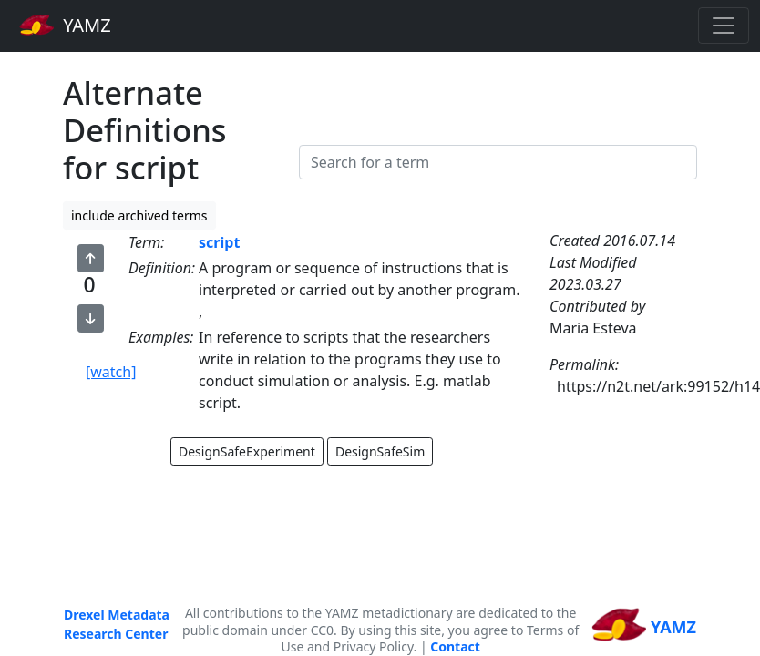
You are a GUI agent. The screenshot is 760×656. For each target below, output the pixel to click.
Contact (455, 646)
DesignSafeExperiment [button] (247, 451)
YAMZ (65, 24)
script (219, 242)
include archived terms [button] (139, 215)
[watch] (111, 372)
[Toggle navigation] (723, 25)
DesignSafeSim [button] (380, 451)
